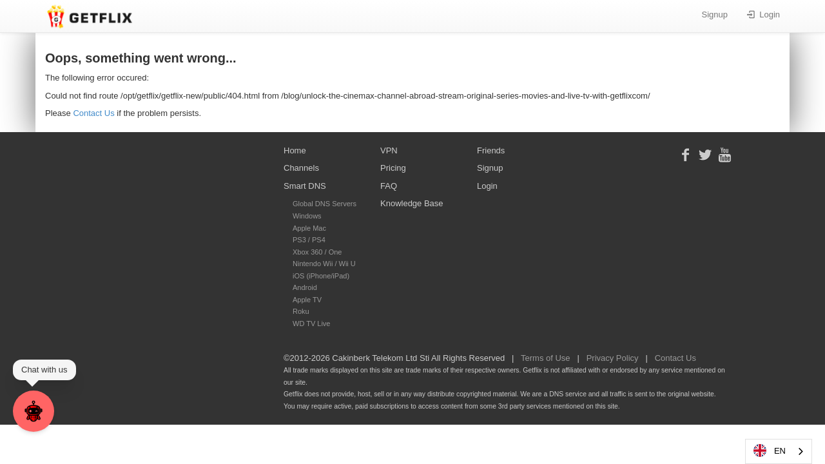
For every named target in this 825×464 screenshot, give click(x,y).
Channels (301, 168)
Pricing (393, 168)
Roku (301, 311)
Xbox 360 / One (317, 252)
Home (295, 150)
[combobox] (778, 451)
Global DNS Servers (324, 204)
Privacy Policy (613, 358)
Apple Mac (309, 228)
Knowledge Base (411, 203)
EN (769, 450)
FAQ (388, 186)
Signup (715, 14)
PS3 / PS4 (309, 240)
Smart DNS (305, 186)
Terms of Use (545, 358)
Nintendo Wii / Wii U (324, 263)
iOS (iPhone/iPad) (321, 276)
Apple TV (307, 300)
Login (763, 14)
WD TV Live (311, 323)
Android (305, 287)
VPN (389, 150)
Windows (307, 216)
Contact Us (93, 113)
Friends (491, 150)
